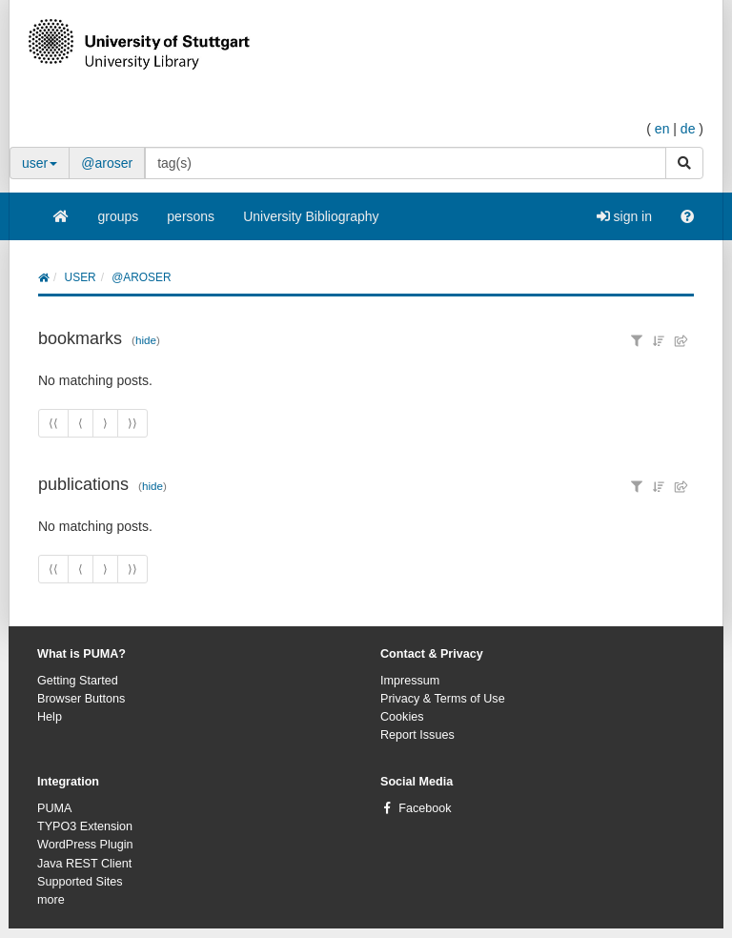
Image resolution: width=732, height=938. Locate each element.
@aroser (106, 163)
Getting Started (77, 680)
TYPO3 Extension (84, 826)
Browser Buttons (81, 698)
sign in (624, 216)
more (51, 900)
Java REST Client (84, 863)
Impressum (409, 680)
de (688, 128)
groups (118, 216)
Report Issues (417, 735)
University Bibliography (310, 216)
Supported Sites (80, 881)
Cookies (402, 717)
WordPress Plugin (85, 844)
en (662, 128)
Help (49, 717)
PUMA (54, 808)
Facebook (424, 808)
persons (190, 216)
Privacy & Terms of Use (442, 698)
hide (145, 340)
